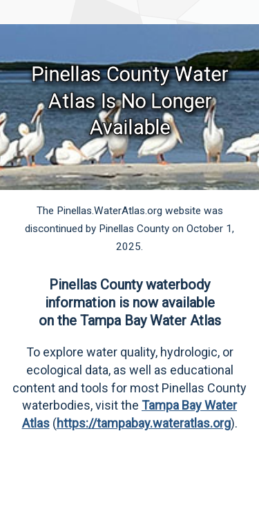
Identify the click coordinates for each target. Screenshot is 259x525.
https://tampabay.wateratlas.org (144, 423)
